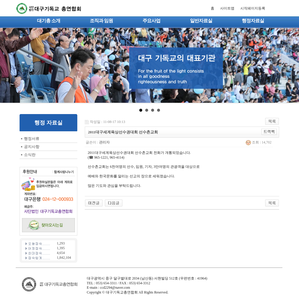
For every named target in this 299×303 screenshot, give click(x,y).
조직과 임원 (101, 20)
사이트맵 (227, 8)
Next (291, 65)
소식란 (30, 154)
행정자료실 (253, 20)
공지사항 (31, 146)
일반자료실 (201, 20)
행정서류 (31, 138)
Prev (7, 65)
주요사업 (151, 20)
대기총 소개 (48, 20)
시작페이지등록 (252, 8)
